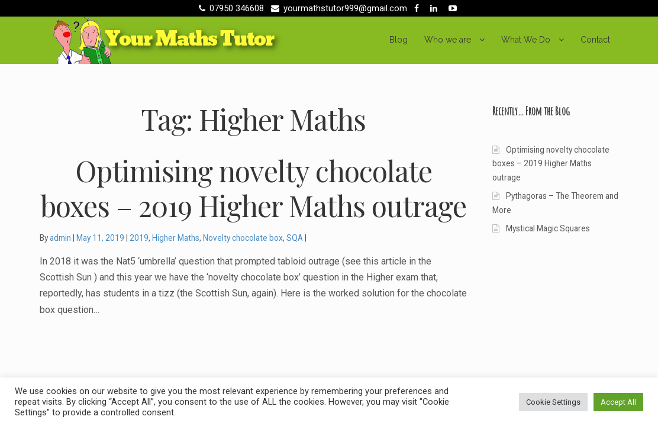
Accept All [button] (618, 402)
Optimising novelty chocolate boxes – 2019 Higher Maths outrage (550, 163)
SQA (294, 238)
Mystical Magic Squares (548, 228)
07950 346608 (229, 8)
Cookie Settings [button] (553, 402)
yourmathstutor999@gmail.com (337, 8)
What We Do (525, 39)
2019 (139, 238)
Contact (595, 39)
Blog (398, 39)
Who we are (447, 39)
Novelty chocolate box (243, 238)
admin (60, 238)
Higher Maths (175, 238)
